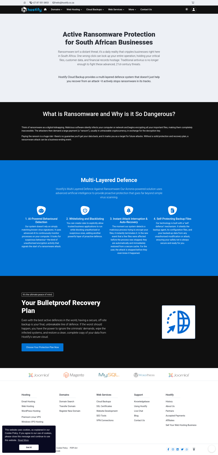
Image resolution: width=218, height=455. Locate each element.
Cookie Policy (62, 448)
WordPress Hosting (31, 411)
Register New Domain (69, 411)
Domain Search (66, 401)
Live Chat (138, 411)
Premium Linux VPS (31, 417)
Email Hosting (28, 401)
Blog (136, 415)
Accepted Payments (175, 415)
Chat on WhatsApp (211, 448)
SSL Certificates (104, 406)
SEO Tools (101, 415)
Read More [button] (23, 440)
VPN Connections (105, 420)
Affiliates (170, 420)
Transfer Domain (67, 406)
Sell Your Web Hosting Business (181, 425)
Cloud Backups (103, 401)
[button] (193, 449)
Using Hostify (140, 406)
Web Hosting (28, 406)
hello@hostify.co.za (63, 2)
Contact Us (139, 420)
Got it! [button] (29, 447)
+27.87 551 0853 (39, 2)
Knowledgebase (142, 401)
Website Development (107, 411)
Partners (170, 411)
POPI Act (73, 448)
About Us (170, 406)
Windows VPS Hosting (32, 421)
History (169, 401)
